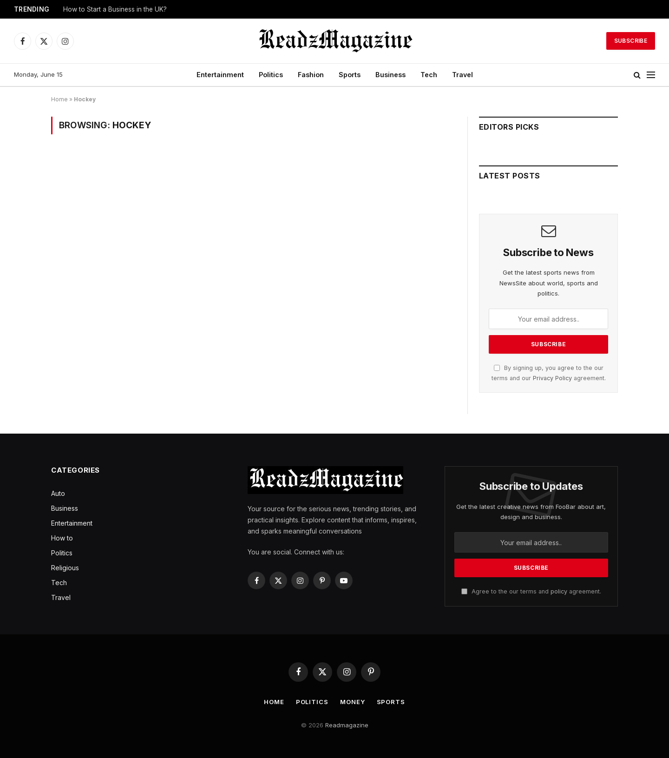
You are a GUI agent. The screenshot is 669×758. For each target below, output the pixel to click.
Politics (271, 75)
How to (62, 538)
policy (559, 591)
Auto (58, 493)
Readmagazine (346, 725)
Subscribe (630, 40)
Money (352, 701)
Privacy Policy (552, 378)
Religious (65, 568)
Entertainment (220, 75)
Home (59, 99)
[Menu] (651, 75)
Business (390, 75)
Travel (462, 75)
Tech (428, 75)
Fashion (311, 75)
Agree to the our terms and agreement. (531, 591)
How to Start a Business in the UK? (115, 9)
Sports (350, 75)
